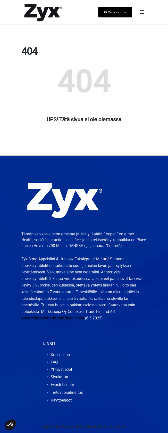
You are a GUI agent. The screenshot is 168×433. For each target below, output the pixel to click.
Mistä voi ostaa (115, 12)
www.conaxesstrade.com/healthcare (52, 318)
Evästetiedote (62, 384)
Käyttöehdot (61, 400)
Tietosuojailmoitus (67, 392)
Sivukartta (59, 376)
